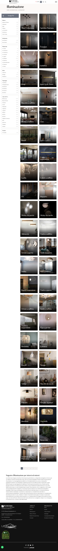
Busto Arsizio (5, 100)
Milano (3, 112)
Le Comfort (4, 30)
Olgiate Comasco (6, 118)
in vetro (4, 66)
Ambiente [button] (4, 38)
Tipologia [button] (4, 80)
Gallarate (4, 106)
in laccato (4, 54)
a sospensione (5, 84)
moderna (4, 76)
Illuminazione (21, 10)
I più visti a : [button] (5, 96)
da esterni (4, 86)
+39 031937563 (6, 517)
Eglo (3, 26)
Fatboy (3, 28)
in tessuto (4, 64)
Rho (3, 120)
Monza (3, 114)
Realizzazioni (32, 511)
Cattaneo (4, 24)
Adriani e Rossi (5, 22)
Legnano (4, 108)
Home (8, 10)
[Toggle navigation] (56, 2)
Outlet (45, 509)
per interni (4, 42)
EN (38, 1)
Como (3, 104)
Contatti (31, 517)
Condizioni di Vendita (48, 517)
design (3, 74)
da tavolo (4, 90)
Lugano (4, 110)
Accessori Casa (13, 10)
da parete (4, 88)
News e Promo (33, 513)
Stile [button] (3, 70)
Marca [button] (3, 20)
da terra (4, 92)
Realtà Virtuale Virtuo (34, 515)
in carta (4, 48)
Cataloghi (46, 513)
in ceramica (5, 52)
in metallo (4, 58)
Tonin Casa (4, 34)
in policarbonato (5, 62)
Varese (3, 126)
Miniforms (4, 32)
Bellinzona (4, 98)
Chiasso (4, 102)
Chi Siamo (32, 507)
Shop (45, 507)
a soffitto (4, 82)
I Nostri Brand (47, 511)
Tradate (4, 124)
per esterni (4, 40)
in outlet (4, 132)
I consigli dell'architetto (49, 515)
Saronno (4, 122)
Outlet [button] (4, 130)
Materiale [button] (4, 46)
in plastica (4, 60)
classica (4, 72)
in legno (4, 56)
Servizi (31, 509)
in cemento (4, 50)
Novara (3, 116)
